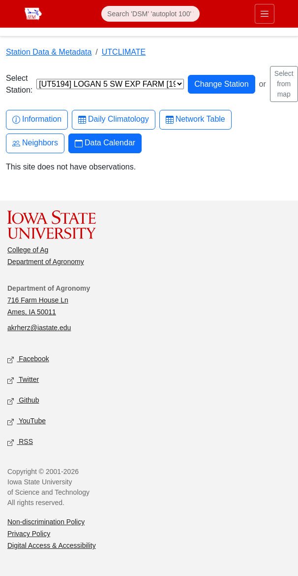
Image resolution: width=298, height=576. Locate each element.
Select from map (284, 83)
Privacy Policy (28, 534)
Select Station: (19, 84)
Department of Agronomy (45, 262)
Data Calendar (105, 143)
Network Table (195, 119)
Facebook (28, 359)
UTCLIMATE (124, 52)
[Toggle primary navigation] (264, 14)
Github (23, 400)
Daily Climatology (113, 119)
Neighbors (35, 143)
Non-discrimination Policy (46, 522)
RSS (20, 442)
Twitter (23, 380)
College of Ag (27, 250)
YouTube (26, 421)
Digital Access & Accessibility (51, 545)
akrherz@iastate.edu (39, 328)
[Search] (150, 14)
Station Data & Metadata (48, 52)
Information (36, 119)
